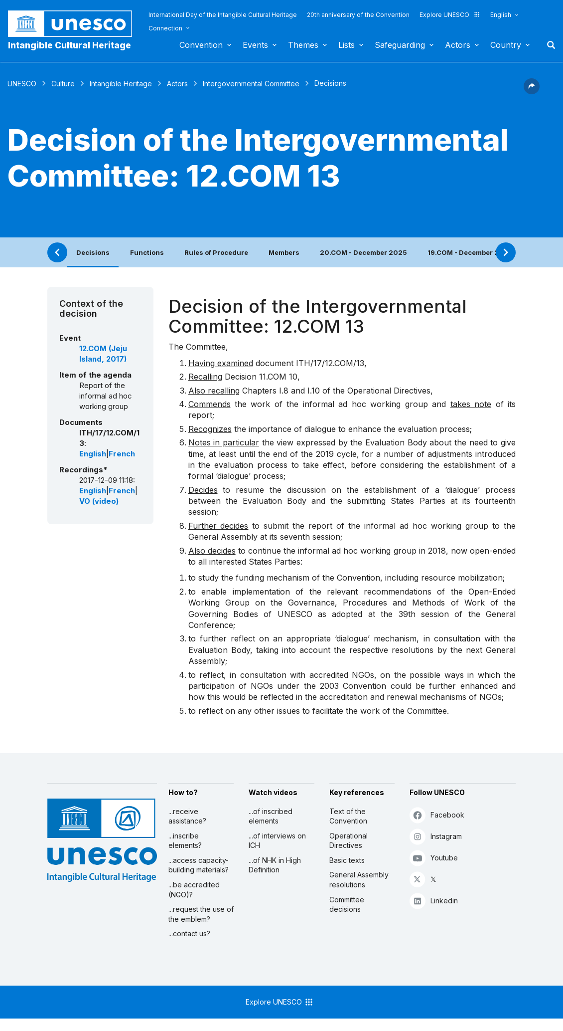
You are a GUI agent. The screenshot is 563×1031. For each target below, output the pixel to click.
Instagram (436, 836)
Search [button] (548, 45)
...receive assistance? (187, 816)
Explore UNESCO (450, 14)
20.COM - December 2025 (363, 252)
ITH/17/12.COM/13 (330, 363)
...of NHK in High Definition (275, 865)
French (122, 453)
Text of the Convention (348, 816)
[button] (532, 91)
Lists (346, 45)
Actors (457, 45)
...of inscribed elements (270, 816)
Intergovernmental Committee (251, 83)
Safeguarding (400, 45)
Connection (165, 28)
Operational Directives (348, 840)
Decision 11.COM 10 (261, 377)
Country (505, 45)
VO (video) (99, 501)
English (500, 14)
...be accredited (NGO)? (194, 889)
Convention (201, 45)
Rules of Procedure (216, 252)
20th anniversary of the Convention (358, 14)
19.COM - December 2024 (470, 252)
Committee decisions (346, 904)
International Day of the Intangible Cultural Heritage (222, 14)
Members (284, 252)
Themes (303, 45)
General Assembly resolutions (359, 879)
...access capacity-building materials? (198, 865)
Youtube (434, 857)
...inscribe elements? (185, 840)
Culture (63, 83)
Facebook (437, 815)
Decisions (93, 252)
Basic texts (347, 860)
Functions (147, 252)
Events (255, 45)
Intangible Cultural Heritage (69, 45)
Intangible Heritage (121, 83)
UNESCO (21, 83)
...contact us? (189, 933)
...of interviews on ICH (277, 840)
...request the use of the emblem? (201, 914)
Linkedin (434, 900)
